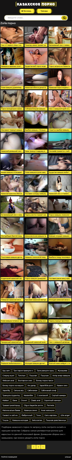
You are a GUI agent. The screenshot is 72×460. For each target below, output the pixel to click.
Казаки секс (62, 386)
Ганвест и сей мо (10, 415)
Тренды (44, 11)
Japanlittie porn (46, 386)
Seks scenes (37, 420)
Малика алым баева (11, 410)
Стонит (24, 400)
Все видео (27, 11)
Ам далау (31, 386)
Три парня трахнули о (23, 371)
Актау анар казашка (61, 376)
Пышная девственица (56, 420)
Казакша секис (30, 410)
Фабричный (26, 415)
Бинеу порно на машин (13, 386)
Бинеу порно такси (44, 381)
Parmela (50, 405)
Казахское (36, 4)
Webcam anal (8, 381)
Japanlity (6, 391)
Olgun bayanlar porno (33, 405)
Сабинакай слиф (48, 391)
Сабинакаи (32, 391)
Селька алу (19, 391)
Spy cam (6, 371)
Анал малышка (47, 410)
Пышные (45, 376)
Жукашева (62, 371)
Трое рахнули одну (45, 371)
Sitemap (68, 457)
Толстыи (21, 376)
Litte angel (65, 415)
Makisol (5, 400)
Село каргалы (50, 415)
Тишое (5, 420)
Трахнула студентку (11, 395)
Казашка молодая (20, 420)
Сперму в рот (8, 376)
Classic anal (35, 400)
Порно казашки (9, 457)
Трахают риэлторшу (11, 405)
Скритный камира (52, 400)
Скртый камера (59, 395)
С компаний (42, 395)
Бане (15, 400)
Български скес (25, 381)
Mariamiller (28, 395)
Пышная (33, 376)
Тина (38, 415)
